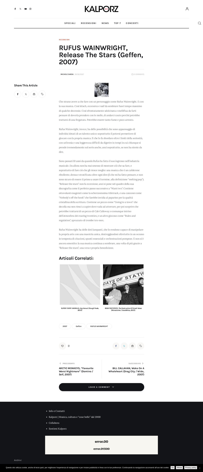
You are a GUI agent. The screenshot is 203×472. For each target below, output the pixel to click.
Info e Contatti (57, 411)
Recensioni (64, 40)
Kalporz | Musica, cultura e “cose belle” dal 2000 (75, 417)
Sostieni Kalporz (58, 428)
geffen (78, 326)
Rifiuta (179, 467)
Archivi (18, 460)
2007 (65, 326)
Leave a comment (100, 387)
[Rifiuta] (199, 468)
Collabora (54, 422)
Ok (172, 467)
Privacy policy (190, 467)
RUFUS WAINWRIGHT (99, 326)
